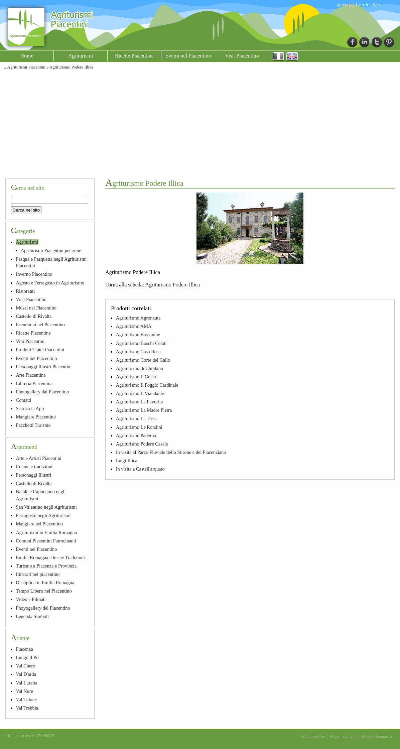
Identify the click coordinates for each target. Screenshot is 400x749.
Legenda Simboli (32, 616)
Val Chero (25, 665)
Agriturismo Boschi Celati (141, 343)
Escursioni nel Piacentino (40, 324)
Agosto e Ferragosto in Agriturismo (50, 282)
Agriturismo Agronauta (138, 318)
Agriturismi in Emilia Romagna (46, 532)
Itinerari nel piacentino (37, 574)
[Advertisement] (200, 123)
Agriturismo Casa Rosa (138, 351)
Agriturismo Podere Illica (71, 67)
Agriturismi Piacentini (26, 67)
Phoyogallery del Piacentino (43, 608)
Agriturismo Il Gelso (136, 376)
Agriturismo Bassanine (138, 334)
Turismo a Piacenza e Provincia (46, 566)
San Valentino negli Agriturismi (46, 507)
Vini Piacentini (30, 341)
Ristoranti (25, 291)
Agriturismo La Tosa (136, 418)
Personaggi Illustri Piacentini (44, 366)
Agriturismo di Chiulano (139, 368)
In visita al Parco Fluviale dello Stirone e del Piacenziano (171, 452)
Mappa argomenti (343, 736)
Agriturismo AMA (134, 326)
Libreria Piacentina (34, 383)
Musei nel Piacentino (36, 307)
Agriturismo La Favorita (139, 401)
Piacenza (24, 649)
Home (26, 55)
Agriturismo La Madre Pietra (144, 410)
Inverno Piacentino (34, 274)
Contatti (23, 400)
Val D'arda (26, 674)
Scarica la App (30, 408)
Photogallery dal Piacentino (42, 391)
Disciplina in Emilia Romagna (45, 582)
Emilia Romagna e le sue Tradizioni (50, 557)
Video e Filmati (30, 599)
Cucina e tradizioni (34, 466)
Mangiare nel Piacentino (39, 523)
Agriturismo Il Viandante (140, 393)
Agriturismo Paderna (136, 435)
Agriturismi (80, 55)
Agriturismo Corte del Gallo (143, 360)
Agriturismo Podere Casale (142, 444)
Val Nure (24, 691)
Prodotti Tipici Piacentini (40, 349)
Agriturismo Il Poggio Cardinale (147, 385)
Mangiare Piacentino (35, 416)
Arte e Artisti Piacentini (38, 458)
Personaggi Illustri (33, 475)
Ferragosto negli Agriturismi (43, 515)
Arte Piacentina (30, 375)
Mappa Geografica (377, 736)
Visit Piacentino (242, 55)
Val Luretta (26, 682)
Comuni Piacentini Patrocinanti (46, 540)
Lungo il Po (27, 657)
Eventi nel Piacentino (188, 55)
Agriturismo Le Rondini (139, 427)
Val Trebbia (27, 708)
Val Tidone (26, 699)
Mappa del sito (313, 736)
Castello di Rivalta (33, 316)
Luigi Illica (126, 460)
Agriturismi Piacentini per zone (51, 250)
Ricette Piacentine (134, 55)
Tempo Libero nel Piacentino (44, 591)
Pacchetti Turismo (33, 425)
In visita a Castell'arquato (140, 469)
